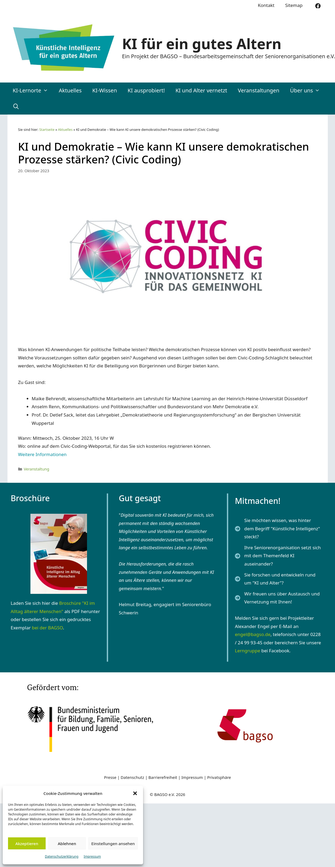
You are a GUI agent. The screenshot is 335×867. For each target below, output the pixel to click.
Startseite (46, 129)
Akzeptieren (26, 843)
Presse (110, 777)
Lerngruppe (247, 651)
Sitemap (293, 5)
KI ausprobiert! (146, 90)
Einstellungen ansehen (113, 843)
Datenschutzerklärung (61, 856)
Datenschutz (133, 777)
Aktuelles (70, 90)
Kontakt (266, 5)
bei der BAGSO (47, 628)
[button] (135, 793)
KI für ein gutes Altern (201, 43)
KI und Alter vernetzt (201, 90)
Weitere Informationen (42, 454)
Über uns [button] (307, 91)
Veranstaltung (36, 469)
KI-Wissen (104, 90)
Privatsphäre (219, 777)
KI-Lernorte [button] (33, 91)
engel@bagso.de (252, 634)
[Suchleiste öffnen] (16, 107)
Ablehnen (67, 843)
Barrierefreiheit (162, 777)
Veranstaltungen (258, 90)
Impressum (92, 856)
